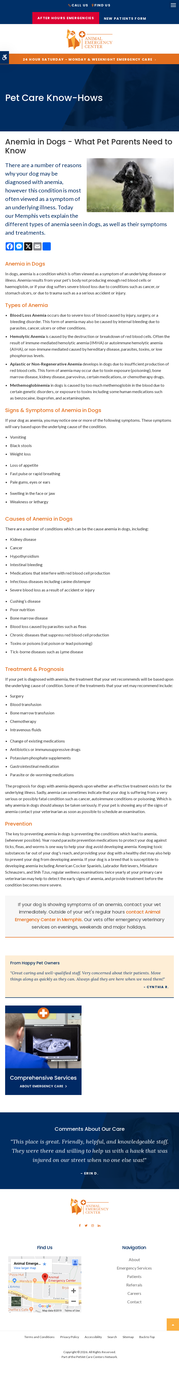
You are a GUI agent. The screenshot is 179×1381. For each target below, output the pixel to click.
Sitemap (128, 1338)
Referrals (134, 1286)
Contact (134, 1302)
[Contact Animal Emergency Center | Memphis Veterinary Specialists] (44, 1312)
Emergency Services (134, 1269)
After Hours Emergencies (65, 18)
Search (112, 1338)
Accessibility (93, 1338)
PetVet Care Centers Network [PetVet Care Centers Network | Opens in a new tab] (96, 1358)
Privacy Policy (69, 1338)
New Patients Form (126, 19)
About (134, 1260)
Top (173, 1325)
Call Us (80, 5)
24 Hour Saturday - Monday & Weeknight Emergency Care (88, 60)
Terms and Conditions (39, 1338)
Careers (134, 1294)
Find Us (102, 5)
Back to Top (147, 1338)
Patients (134, 1277)
